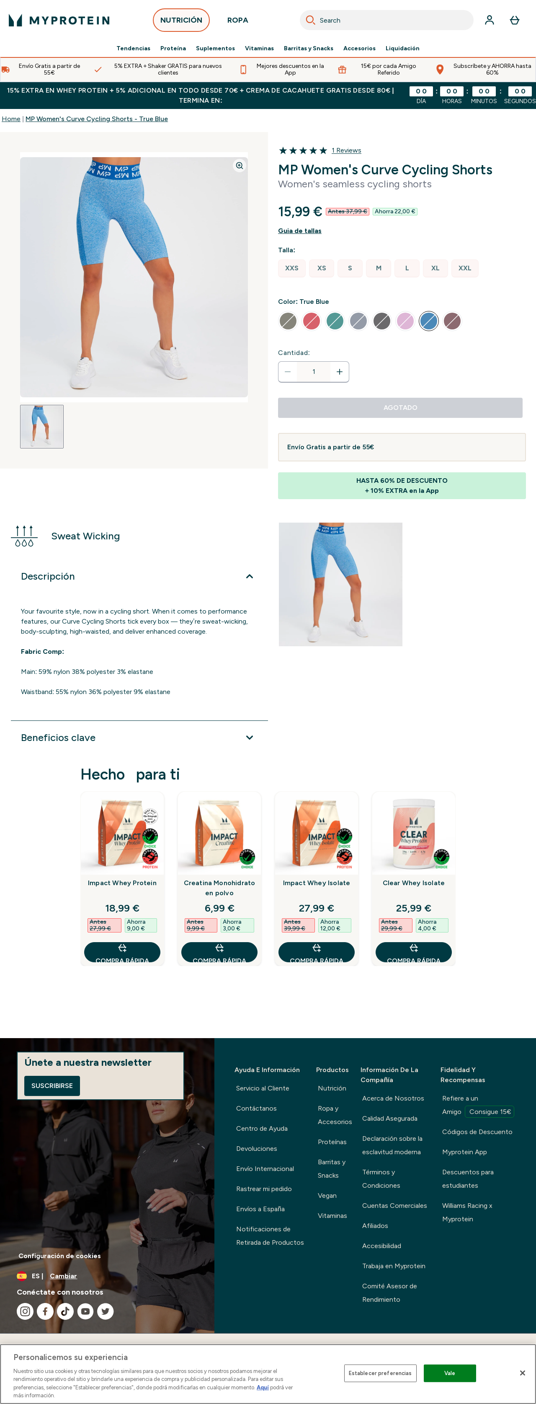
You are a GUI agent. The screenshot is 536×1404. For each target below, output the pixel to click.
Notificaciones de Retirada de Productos (270, 1235)
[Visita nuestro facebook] (45, 1311)
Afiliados (375, 1226)
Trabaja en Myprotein (393, 1266)
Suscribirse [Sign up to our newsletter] (52, 1086)
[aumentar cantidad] (339, 372)
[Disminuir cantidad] (287, 372)
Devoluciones (256, 1149)
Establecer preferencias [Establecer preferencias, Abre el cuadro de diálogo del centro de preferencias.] (380, 1373)
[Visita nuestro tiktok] (65, 1311)
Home (11, 119)
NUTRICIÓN (181, 22)
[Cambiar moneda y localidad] (107, 1276)
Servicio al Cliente (262, 1088)
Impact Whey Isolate (316, 883)
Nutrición (332, 1088)
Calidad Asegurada (389, 1118)
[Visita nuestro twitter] (105, 1311)
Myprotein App (464, 1152)
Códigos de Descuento (477, 1132)
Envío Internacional (265, 1169)
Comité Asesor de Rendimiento (389, 1292)
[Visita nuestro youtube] (85, 1311)
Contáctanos (256, 1108)
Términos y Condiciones (381, 1178)
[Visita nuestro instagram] (25, 1311)
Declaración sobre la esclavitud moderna (392, 1145)
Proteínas (332, 1142)
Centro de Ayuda (262, 1128)
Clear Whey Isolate (414, 883)
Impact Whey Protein (122, 883)
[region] (268, 1374)
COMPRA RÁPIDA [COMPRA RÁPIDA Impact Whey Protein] (122, 952)
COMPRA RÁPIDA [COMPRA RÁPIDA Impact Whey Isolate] (316, 952)
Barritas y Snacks (308, 49)
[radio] (292, 268)
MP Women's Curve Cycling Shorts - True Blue (97, 119)
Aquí (263, 1387)
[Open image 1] (42, 426)
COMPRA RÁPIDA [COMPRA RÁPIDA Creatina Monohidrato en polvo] (219, 952)
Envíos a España (260, 1209)
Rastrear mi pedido (264, 1189)
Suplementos (215, 49)
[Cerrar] (522, 1373)
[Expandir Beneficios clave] (139, 737)
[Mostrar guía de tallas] (402, 231)
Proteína (173, 49)
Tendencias (133, 49)
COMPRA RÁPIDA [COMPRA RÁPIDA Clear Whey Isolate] (414, 952)
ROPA (237, 22)
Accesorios (359, 49)
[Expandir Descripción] (139, 576)
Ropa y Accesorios (335, 1115)
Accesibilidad (381, 1246)
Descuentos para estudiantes (468, 1178)
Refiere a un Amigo (478, 1106)
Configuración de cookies (59, 1256)
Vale (450, 1373)
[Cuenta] (489, 20)
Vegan (327, 1195)
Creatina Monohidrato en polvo (219, 888)
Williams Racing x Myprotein (467, 1212)
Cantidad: (294, 353)
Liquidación (403, 49)
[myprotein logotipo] (59, 20)
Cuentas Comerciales (394, 1206)
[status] (313, 372)
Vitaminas (259, 49)
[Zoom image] (239, 165)
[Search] (311, 20)
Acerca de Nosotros (393, 1098)
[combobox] (387, 20)
